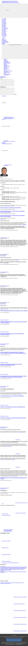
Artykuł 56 (19, 224)
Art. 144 (13, 394)
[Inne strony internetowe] (15, 51)
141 (7, 446)
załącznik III (19, 394)
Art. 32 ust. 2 (20, 432)
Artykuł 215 (17, 260)
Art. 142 (23, 349)
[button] (15, 106)
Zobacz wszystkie (2, 255)
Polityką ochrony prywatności (20, 644)
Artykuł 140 (4, 446)
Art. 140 (4, 459)
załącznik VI (24, 224)
